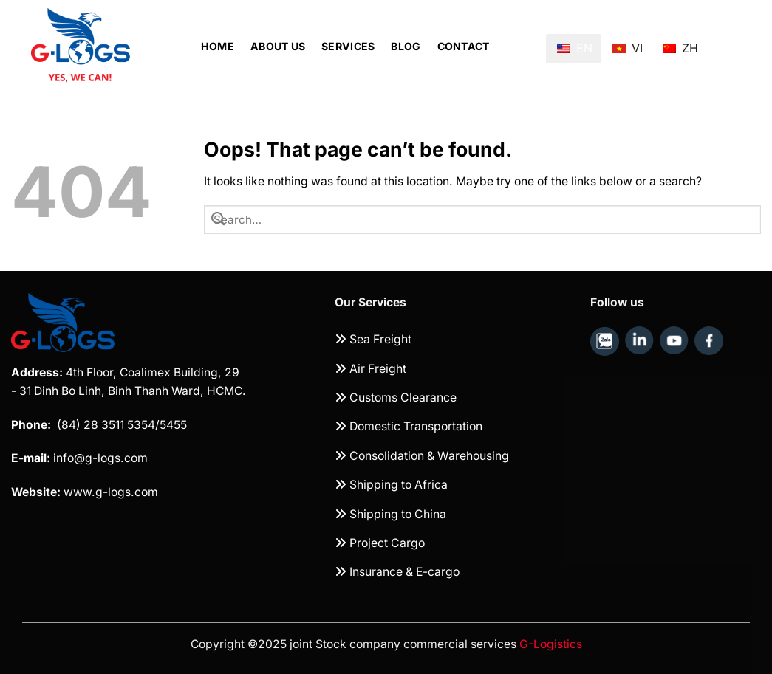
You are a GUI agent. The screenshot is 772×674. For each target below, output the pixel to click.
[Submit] (218, 219)
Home (217, 46)
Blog (405, 46)
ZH (680, 42)
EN (574, 48)
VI (627, 42)
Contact (463, 46)
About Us (277, 46)
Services (348, 46)
